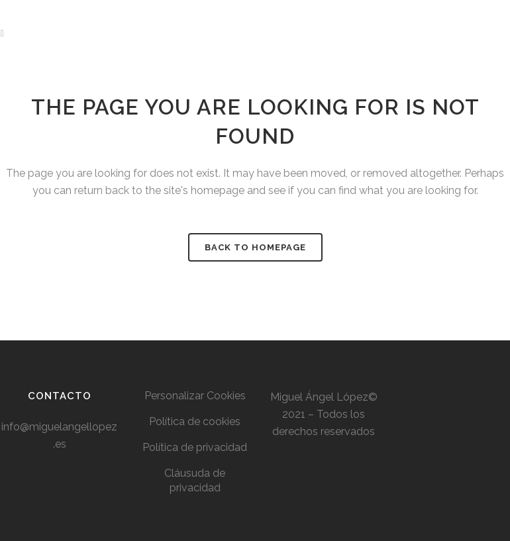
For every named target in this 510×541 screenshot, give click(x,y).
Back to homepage (255, 247)
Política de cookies (194, 421)
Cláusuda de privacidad (194, 480)
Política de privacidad (194, 447)
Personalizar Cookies (195, 395)
